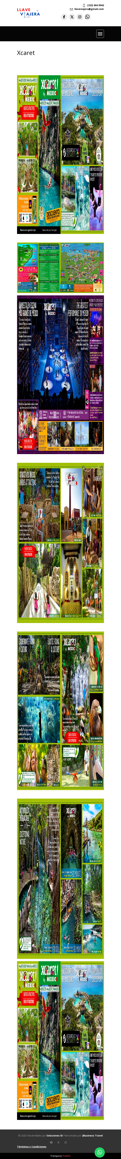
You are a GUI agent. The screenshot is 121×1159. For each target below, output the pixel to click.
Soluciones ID (55, 1135)
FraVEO (66, 1155)
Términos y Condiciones (31, 1146)
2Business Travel (92, 1135)
